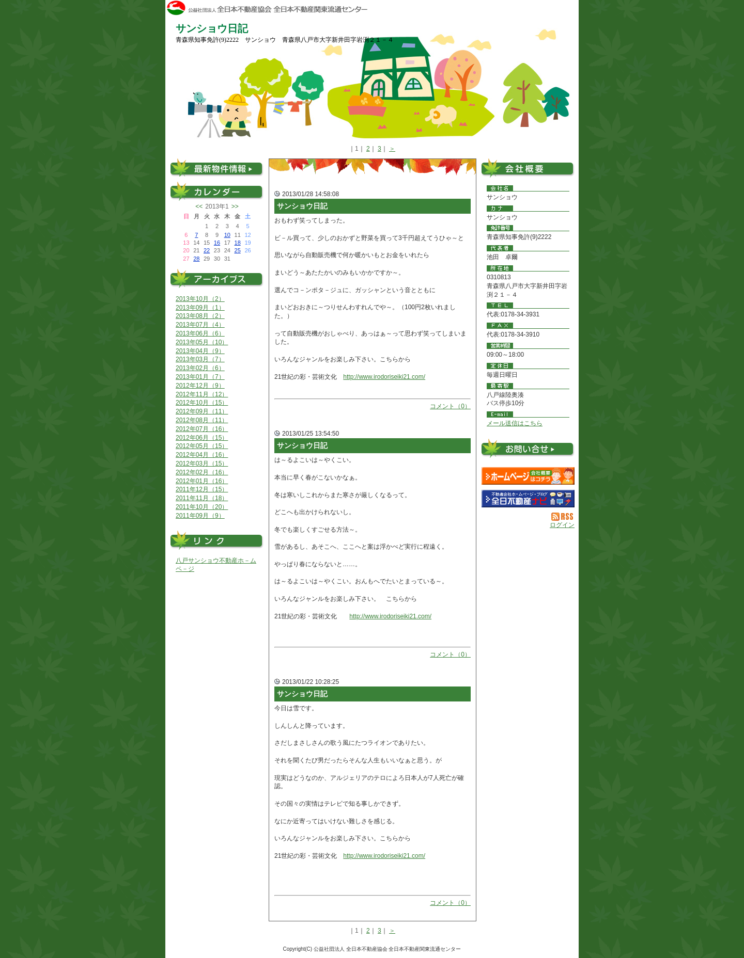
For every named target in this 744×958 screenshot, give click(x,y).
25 (238, 250)
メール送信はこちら (514, 423)
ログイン (562, 525)
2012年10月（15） (202, 402)
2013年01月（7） (200, 376)
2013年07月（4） (200, 324)
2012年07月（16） (202, 429)
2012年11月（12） (202, 394)
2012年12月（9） (200, 385)
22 (207, 250)
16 (217, 243)
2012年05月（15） (202, 446)
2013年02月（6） (200, 368)
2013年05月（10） (202, 342)
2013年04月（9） (200, 351)
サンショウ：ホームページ (528, 476)
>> (235, 206)
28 (196, 259)
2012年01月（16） (202, 481)
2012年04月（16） (202, 454)
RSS (563, 517)
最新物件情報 (217, 167)
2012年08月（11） (202, 420)
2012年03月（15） (202, 463)
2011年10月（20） (202, 506)
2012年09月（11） (202, 411)
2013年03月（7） (200, 359)
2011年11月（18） (202, 498)
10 (227, 235)
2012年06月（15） (202, 437)
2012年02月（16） (202, 472)
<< (199, 206)
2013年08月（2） (200, 316)
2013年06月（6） (200, 333)
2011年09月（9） (200, 515)
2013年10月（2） (200, 298)
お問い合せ (528, 450)
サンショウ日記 (302, 206)
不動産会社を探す (528, 498)
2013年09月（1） (200, 307)
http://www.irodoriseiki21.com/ (384, 376)
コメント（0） (450, 406)
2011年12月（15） (202, 489)
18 (238, 243)
